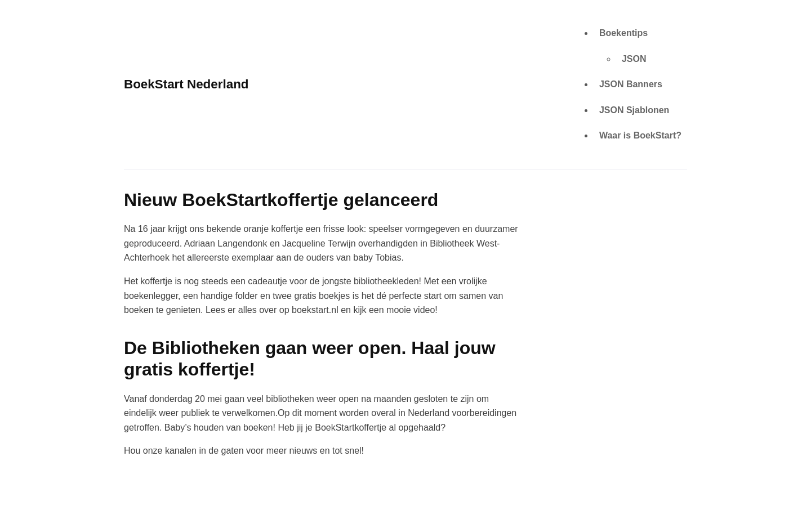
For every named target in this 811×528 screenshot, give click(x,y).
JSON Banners (630, 84)
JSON (634, 59)
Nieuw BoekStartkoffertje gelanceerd (281, 200)
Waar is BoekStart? (640, 135)
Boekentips (623, 33)
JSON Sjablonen (634, 110)
